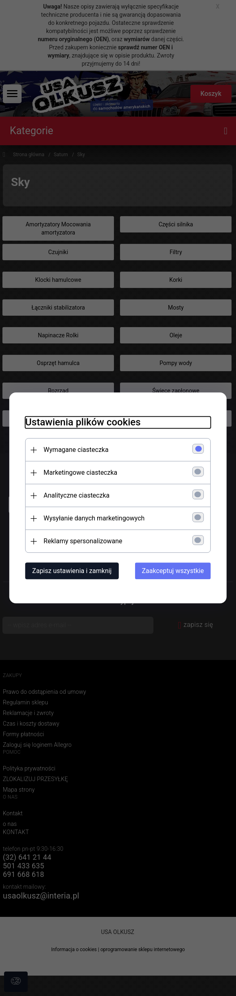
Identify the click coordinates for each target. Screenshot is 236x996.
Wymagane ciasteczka (75, 450)
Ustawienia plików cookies (82, 422)
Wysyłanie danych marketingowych (93, 518)
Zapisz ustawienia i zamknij (71, 571)
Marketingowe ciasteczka (79, 473)
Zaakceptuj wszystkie (174, 571)
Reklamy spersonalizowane (82, 541)
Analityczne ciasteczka (76, 496)
